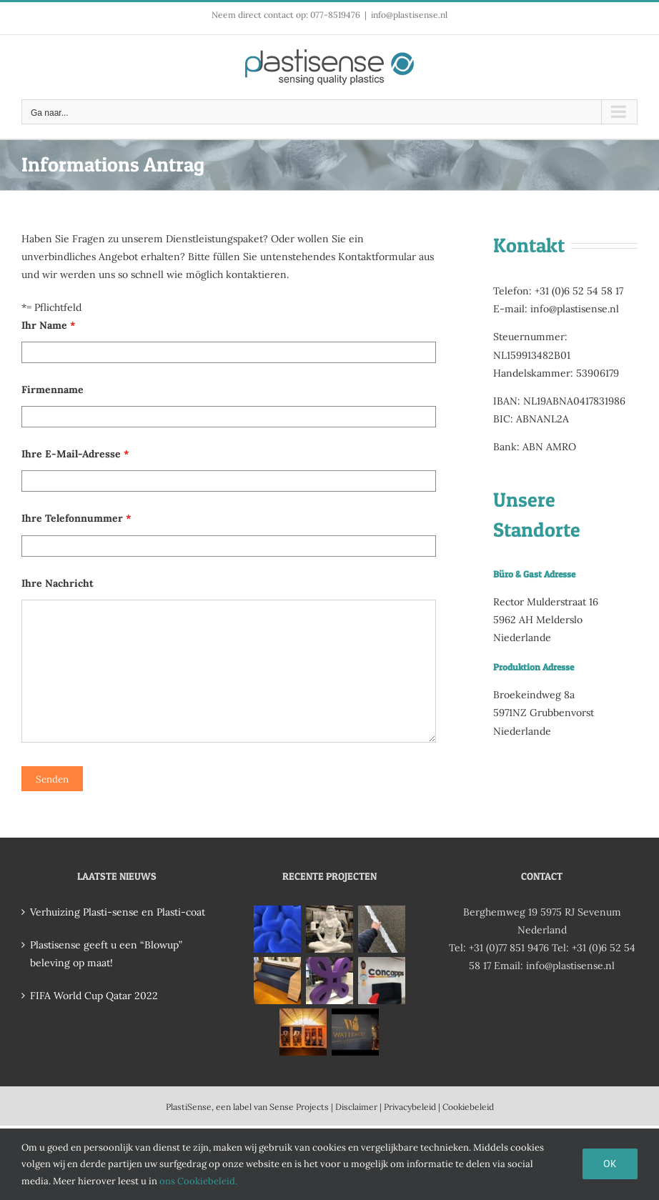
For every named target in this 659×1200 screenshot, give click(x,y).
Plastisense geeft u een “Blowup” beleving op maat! (106, 953)
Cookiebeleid (468, 1106)
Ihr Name (48, 325)
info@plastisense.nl (409, 14)
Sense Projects (299, 1106)
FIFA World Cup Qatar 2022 (94, 995)
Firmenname (52, 389)
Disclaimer (356, 1106)
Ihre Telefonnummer (76, 518)
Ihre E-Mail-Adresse (75, 453)
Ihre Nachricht (57, 583)
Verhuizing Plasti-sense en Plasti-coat (117, 912)
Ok (610, 1163)
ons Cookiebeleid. (198, 1181)
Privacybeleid (410, 1106)
